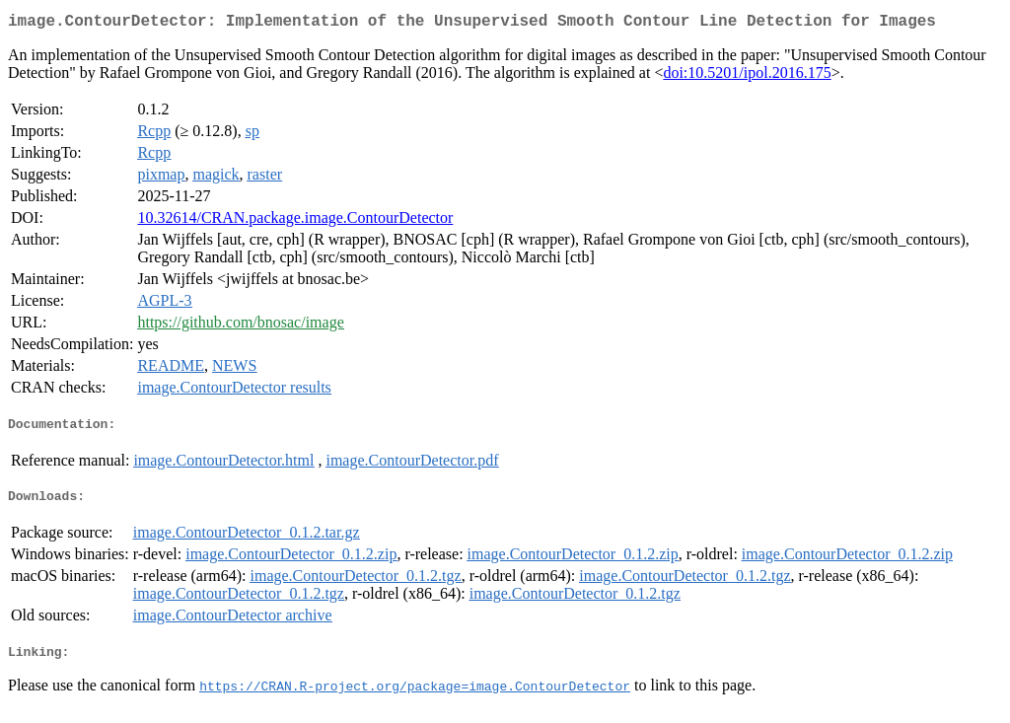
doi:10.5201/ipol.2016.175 (746, 76)
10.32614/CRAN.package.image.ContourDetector (295, 221)
